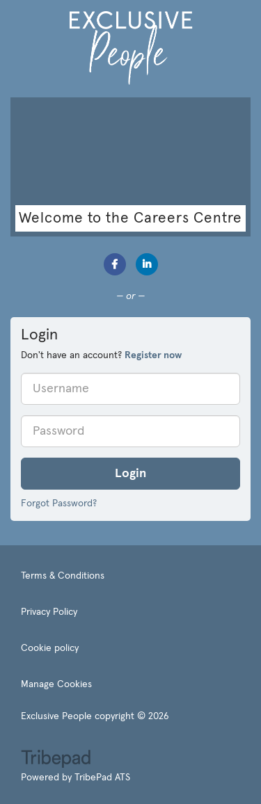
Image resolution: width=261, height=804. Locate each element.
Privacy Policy (49, 612)
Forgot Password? (59, 503)
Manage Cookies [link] (56, 684)
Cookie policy (50, 648)
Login (130, 473)
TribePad (55, 760)
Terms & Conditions (62, 576)
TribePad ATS (102, 777)
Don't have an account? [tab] (101, 355)
